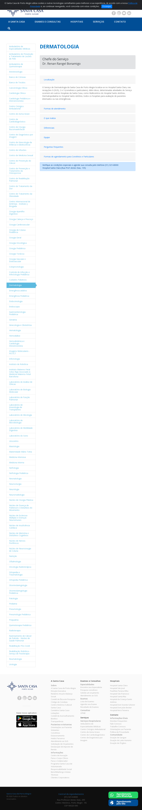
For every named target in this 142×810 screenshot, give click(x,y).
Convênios (55, 733)
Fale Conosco (115, 723)
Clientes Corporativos (60, 777)
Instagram (119, 13)
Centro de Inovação (59, 755)
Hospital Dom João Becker (121, 707)
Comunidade (116, 735)
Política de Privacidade (119, 732)
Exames (84, 698)
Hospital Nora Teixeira (119, 710)
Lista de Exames (87, 701)
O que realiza (50, 118)
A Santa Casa (16, 21)
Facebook (114, 13)
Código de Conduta (59, 702)
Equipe (47, 137)
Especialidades (87, 684)
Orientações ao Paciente (61, 727)
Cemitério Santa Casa (60, 710)
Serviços (98, 21)
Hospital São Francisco (119, 693)
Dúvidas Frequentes (118, 721)
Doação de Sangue (118, 737)
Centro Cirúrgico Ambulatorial (92, 729)
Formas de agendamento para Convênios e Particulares (69, 156)
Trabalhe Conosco (118, 726)
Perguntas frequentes (53, 147)
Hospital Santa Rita (118, 696)
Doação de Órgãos (118, 743)
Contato (120, 21)
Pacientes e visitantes (61, 724)
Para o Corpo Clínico (59, 758)
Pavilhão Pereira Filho (119, 691)
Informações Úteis (119, 718)
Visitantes (55, 730)
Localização (49, 79)
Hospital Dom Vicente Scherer (122, 705)
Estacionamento (57, 735)
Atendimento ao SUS (59, 741)
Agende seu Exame (88, 704)
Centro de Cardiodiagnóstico (92, 735)
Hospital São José (117, 688)
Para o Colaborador (59, 761)
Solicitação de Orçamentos (62, 744)
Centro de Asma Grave (90, 732)
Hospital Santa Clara (118, 685)
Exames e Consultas (48, 21)
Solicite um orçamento (89, 693)
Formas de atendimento (55, 108)
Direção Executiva (58, 691)
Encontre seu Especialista (91, 687)
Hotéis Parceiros (58, 738)
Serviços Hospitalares (90, 721)
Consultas (85, 710)
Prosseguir (106, 6)
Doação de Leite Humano (120, 740)
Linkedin (129, 13)
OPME (83, 713)
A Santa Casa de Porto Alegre (63, 688)
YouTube (124, 13)
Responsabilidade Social (61, 769)
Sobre (53, 685)
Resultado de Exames (89, 707)
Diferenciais (49, 127)
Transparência (57, 721)
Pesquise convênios (88, 690)
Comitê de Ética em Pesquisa (63, 699)
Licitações (55, 713)
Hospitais (76, 21)
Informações (57, 752)
